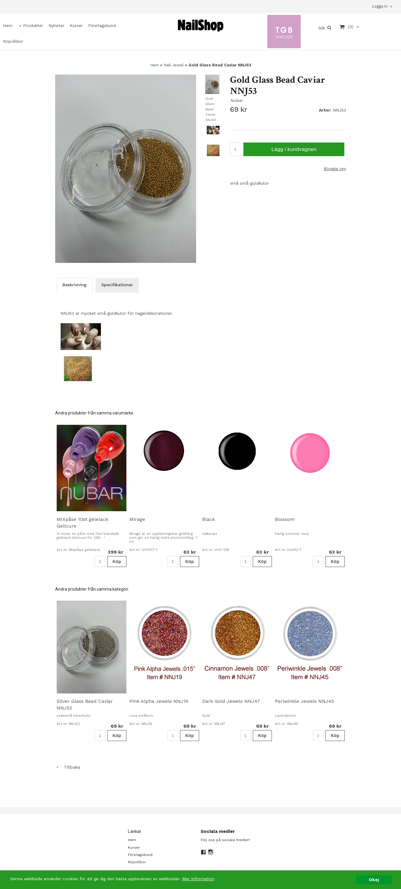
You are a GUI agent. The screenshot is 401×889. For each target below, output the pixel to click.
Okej (374, 879)
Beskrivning (74, 284)
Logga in (380, 6)
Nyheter (56, 25)
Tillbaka (67, 767)
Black (208, 519)
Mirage (137, 519)
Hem (7, 25)
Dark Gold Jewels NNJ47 (231, 701)
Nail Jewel (174, 65)
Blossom (285, 519)
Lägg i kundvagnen (293, 149)
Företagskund (102, 25)
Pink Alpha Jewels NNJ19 (158, 701)
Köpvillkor (13, 41)
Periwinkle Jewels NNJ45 (304, 701)
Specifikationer (117, 284)
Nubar (236, 100)
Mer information (198, 878)
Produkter (33, 25)
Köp (116, 561)
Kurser (76, 25)
